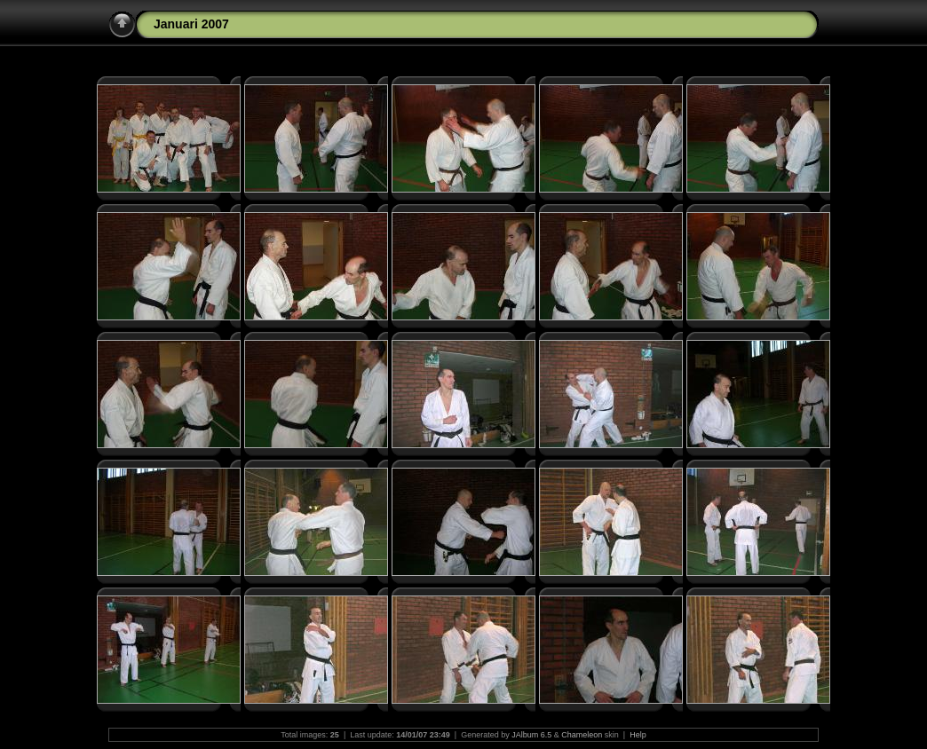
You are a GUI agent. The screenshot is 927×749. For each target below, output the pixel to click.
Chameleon (581, 734)
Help (638, 734)
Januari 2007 (191, 24)
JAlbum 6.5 (531, 734)
